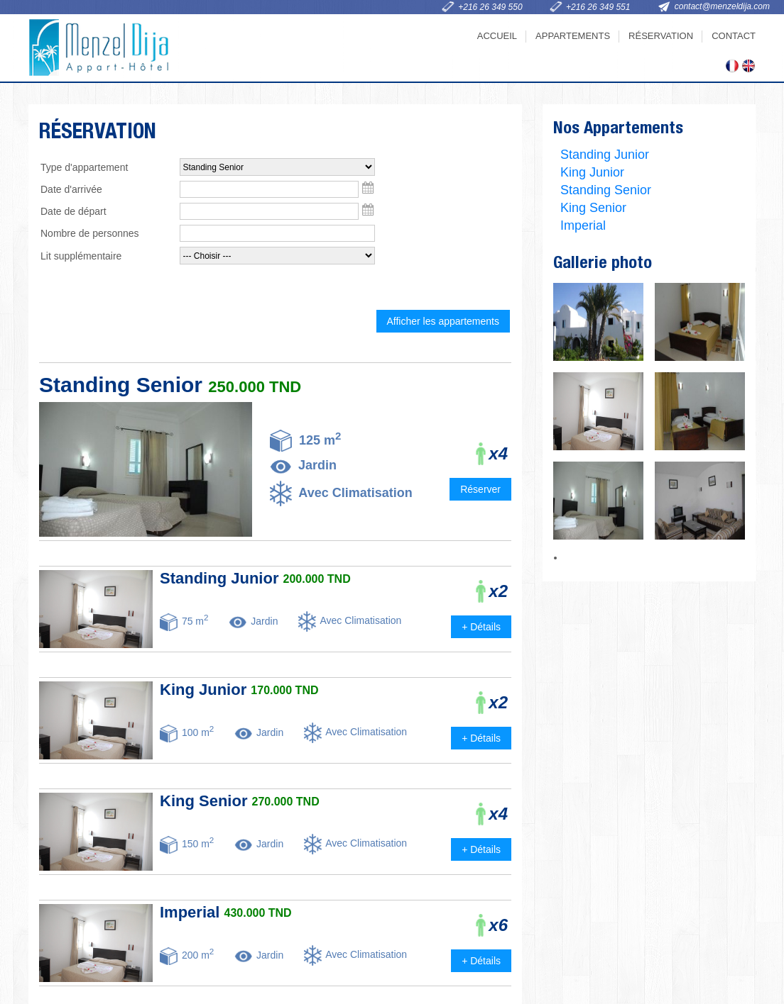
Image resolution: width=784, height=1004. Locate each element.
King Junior (592, 172)
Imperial (583, 225)
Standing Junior (604, 154)
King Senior (593, 207)
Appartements (572, 35)
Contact (734, 35)
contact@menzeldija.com (722, 6)
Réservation (660, 35)
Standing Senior (605, 190)
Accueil (497, 35)
